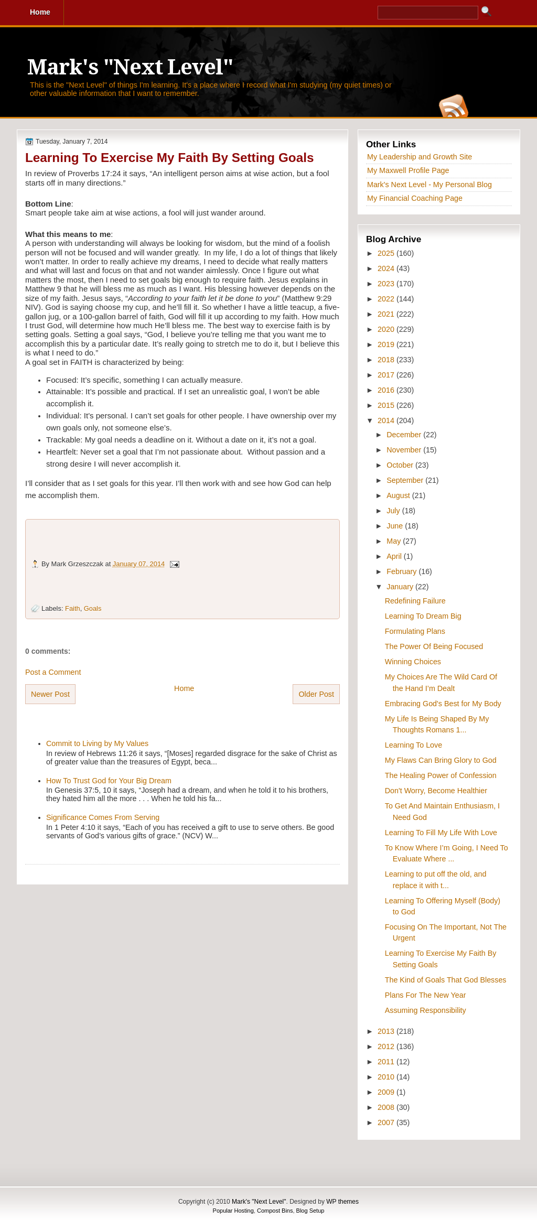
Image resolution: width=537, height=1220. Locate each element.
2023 (387, 283)
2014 (387, 420)
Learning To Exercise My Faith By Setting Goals (169, 157)
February (402, 571)
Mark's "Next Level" (130, 67)
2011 (387, 1061)
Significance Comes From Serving (102, 817)
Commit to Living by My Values (97, 743)
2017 (387, 375)
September (405, 480)
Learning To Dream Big (423, 616)
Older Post (316, 694)
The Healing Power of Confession (441, 775)
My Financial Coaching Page (415, 198)
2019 (387, 344)
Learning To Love (413, 745)
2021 (387, 314)
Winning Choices (413, 661)
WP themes (342, 1201)
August (399, 495)
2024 (387, 268)
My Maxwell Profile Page (408, 170)
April (395, 556)
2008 (387, 1107)
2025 (387, 253)
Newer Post (50, 694)
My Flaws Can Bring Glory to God (441, 760)
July (394, 510)
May (394, 541)
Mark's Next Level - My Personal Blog (429, 184)
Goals (93, 608)
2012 (387, 1046)
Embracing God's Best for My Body (443, 703)
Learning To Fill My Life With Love (441, 832)
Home (184, 688)
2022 (387, 299)
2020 (387, 329)
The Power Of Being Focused (434, 646)
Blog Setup (310, 1210)
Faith (72, 608)
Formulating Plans (415, 631)
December (404, 434)
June (395, 526)
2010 (387, 1077)
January (400, 586)
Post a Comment (53, 672)
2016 (387, 390)
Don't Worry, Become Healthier (436, 790)
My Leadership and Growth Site (419, 157)
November (404, 450)
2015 (387, 405)
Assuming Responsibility (425, 1010)
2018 (387, 359)
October (400, 465)
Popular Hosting (233, 1210)
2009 (387, 1092)
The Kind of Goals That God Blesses (446, 980)
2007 (387, 1122)
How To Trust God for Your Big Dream (108, 780)
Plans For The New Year (425, 995)
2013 (387, 1031)
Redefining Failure (415, 601)
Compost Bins (275, 1210)
